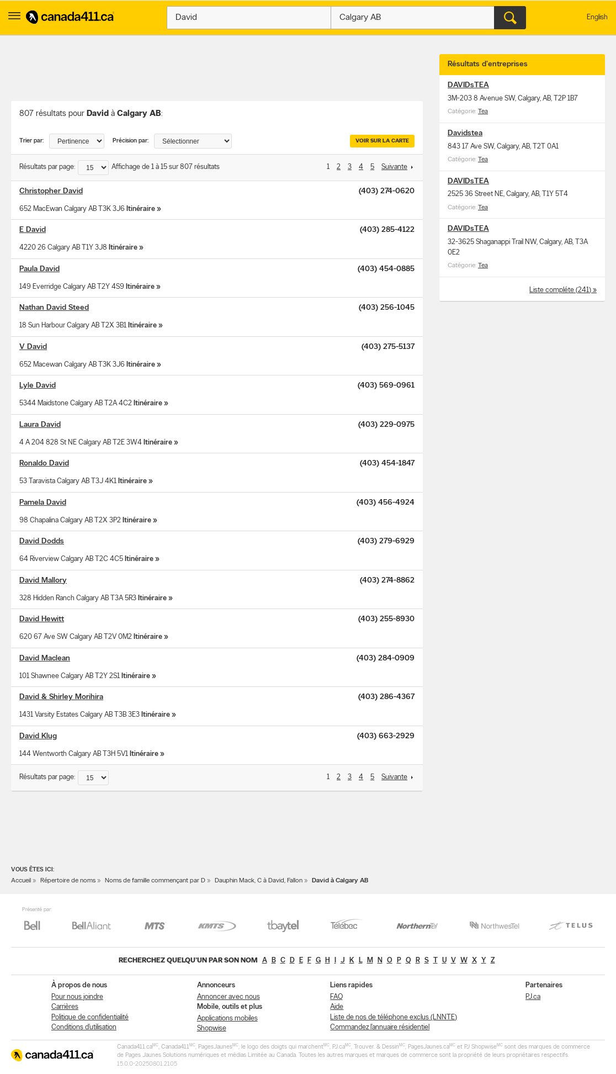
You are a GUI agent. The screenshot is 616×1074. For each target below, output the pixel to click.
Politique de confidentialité (90, 1017)
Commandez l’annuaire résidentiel (379, 1027)
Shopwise (211, 1028)
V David (33, 347)
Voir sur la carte (382, 141)
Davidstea (465, 133)
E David (32, 230)
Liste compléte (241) (561, 290)
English (597, 17)
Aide (336, 1006)
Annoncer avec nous (228, 997)
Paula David (39, 269)
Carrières (64, 1006)
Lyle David (37, 386)
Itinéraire (140, 209)
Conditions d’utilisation (83, 1027)
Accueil (21, 880)
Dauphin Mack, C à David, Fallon (258, 880)
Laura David (40, 425)
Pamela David (42, 503)
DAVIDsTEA (468, 85)
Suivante (394, 167)
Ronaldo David (44, 463)
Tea (483, 111)
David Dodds (41, 541)
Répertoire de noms (67, 880)
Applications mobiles (227, 1018)
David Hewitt (41, 619)
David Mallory (43, 580)
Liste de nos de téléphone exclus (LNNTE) (393, 1017)
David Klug (38, 736)
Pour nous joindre (77, 997)
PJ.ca (532, 997)
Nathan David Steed (54, 308)
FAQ (336, 997)
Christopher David (51, 191)
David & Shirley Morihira (61, 697)
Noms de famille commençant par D (155, 880)
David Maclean (44, 658)
